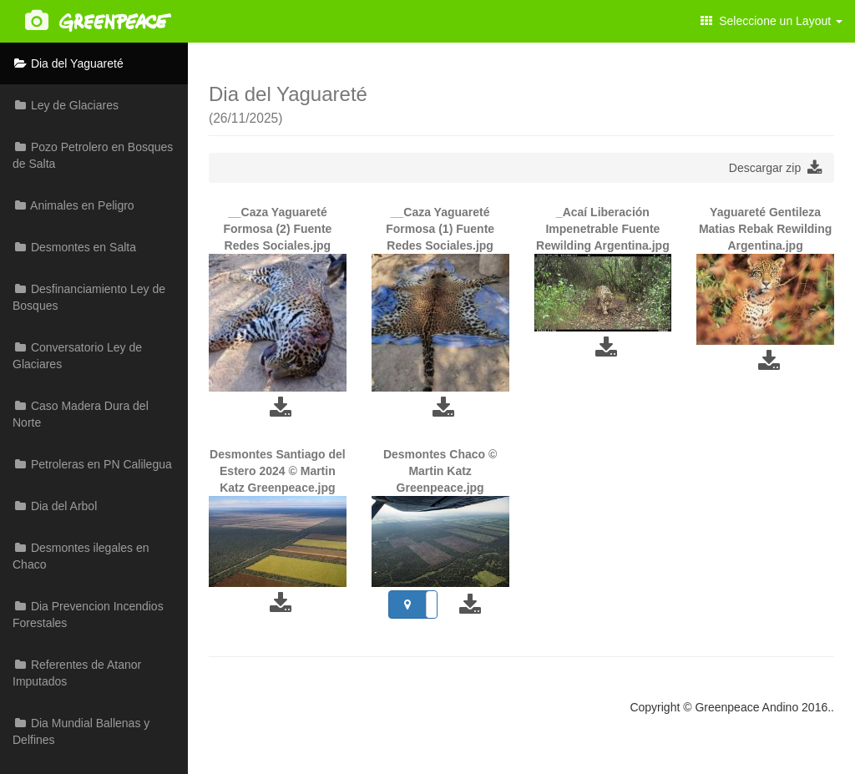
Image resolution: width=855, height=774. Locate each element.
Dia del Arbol (55, 506)
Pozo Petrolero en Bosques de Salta (93, 155)
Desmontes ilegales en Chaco (81, 556)
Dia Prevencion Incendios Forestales (88, 614)
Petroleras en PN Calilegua (92, 464)
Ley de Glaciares (66, 105)
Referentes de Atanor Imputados (77, 673)
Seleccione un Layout (771, 21)
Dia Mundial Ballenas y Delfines (81, 731)
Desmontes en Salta (74, 247)
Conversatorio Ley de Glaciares (77, 356)
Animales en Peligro (73, 205)
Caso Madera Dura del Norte (81, 414)
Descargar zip (775, 168)
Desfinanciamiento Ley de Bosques (89, 297)
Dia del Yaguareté (68, 63)
